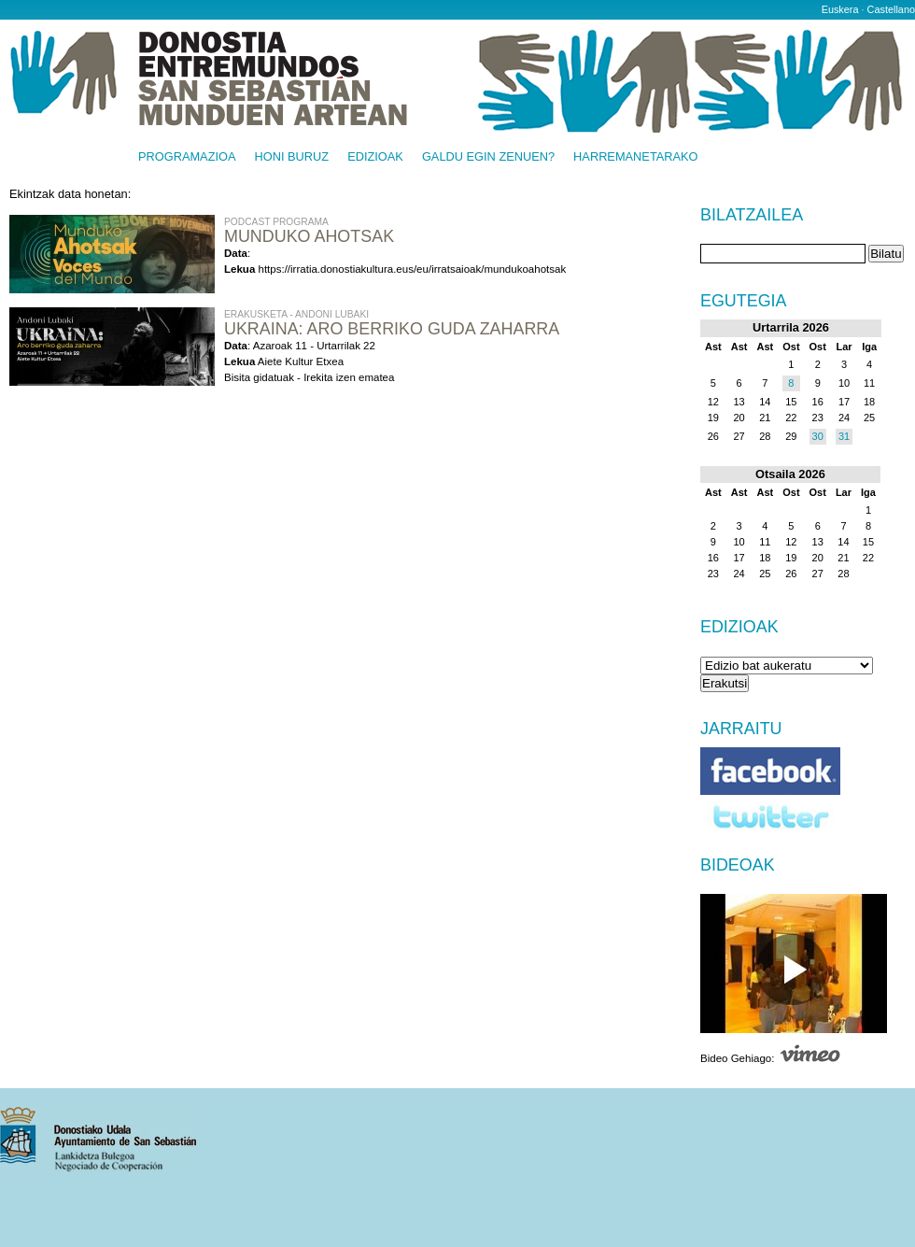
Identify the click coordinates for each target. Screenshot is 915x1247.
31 (844, 436)
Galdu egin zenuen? (488, 157)
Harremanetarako (635, 157)
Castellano (891, 9)
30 (818, 436)
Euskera (840, 9)
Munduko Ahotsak (309, 236)
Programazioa (187, 157)
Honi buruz (292, 157)
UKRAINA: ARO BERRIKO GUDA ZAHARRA (391, 328)
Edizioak (375, 157)
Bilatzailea (751, 215)
